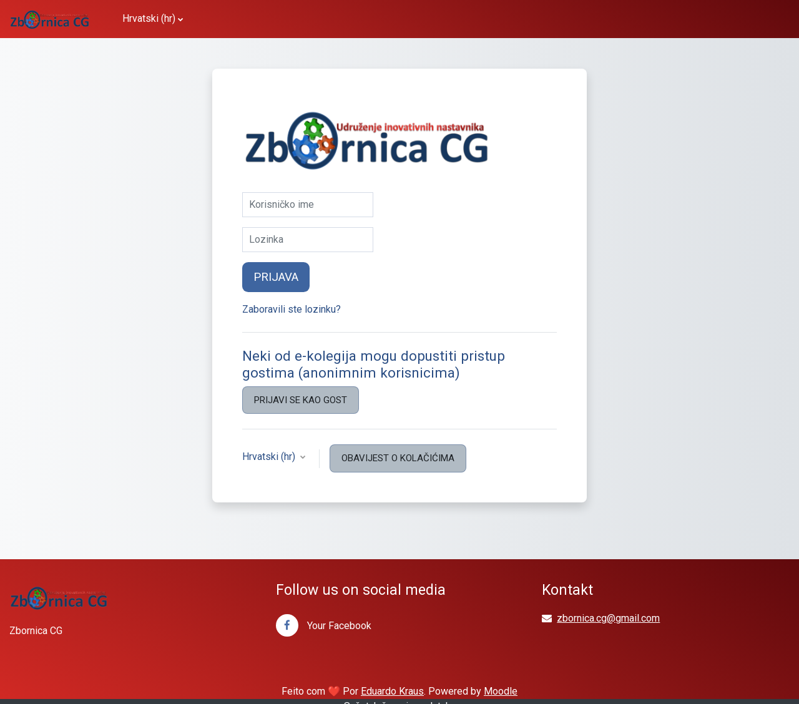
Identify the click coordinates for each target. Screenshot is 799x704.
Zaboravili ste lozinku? (291, 309)
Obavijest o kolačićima (397, 458)
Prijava (275, 277)
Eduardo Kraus (392, 691)
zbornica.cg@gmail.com (608, 618)
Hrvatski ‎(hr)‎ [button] (270, 456)
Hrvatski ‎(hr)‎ (148, 18)
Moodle (500, 691)
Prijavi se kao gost (300, 400)
